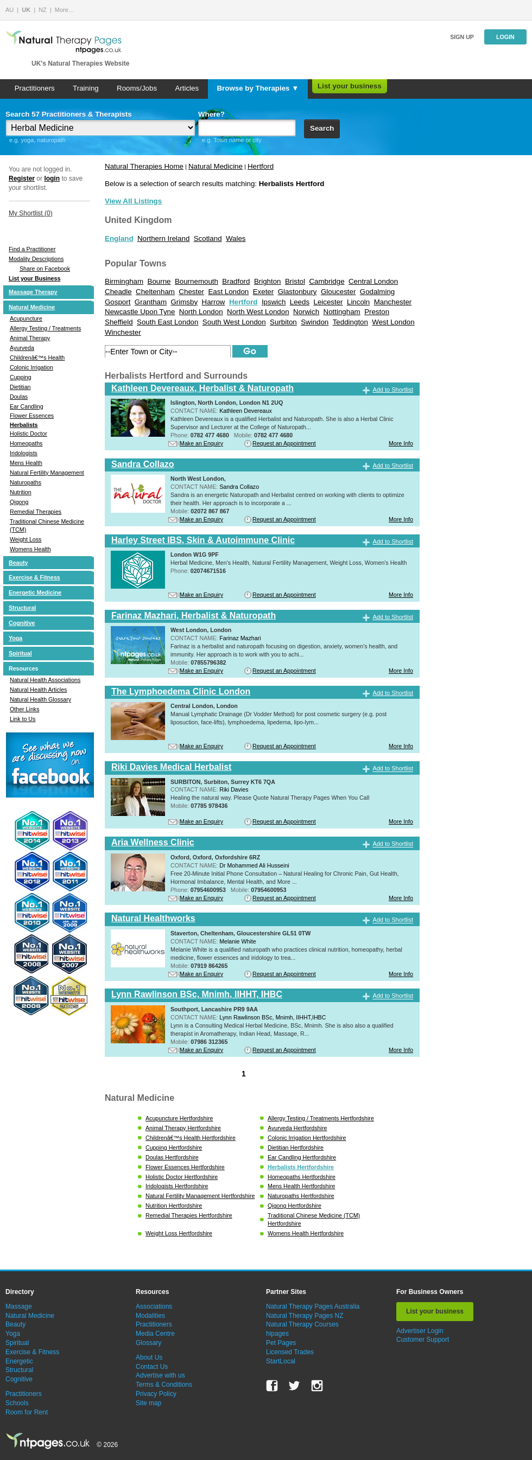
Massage (18, 1306)
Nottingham (342, 312)
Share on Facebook (45, 268)
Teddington (350, 322)
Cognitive (22, 623)
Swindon (314, 322)
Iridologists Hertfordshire (176, 1186)
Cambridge (326, 281)
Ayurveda (22, 348)
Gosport (117, 302)
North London (201, 312)
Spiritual (20, 653)
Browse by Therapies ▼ (258, 88)
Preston (376, 312)
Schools (17, 1403)
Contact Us (152, 1366)
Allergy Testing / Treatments (45, 328)
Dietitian (20, 387)
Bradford (236, 281)
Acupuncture (26, 318)
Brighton (267, 281)
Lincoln (358, 302)
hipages (277, 1333)
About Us (149, 1357)
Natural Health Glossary (40, 699)
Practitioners (35, 88)
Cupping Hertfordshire (173, 1147)
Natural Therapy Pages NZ (305, 1315)
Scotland (208, 238)
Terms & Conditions (164, 1384)
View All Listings (133, 201)
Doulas (19, 396)
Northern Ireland (163, 238)
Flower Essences (32, 415)
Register (22, 178)
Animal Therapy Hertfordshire (183, 1128)
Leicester (328, 302)
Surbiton (283, 322)
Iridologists (23, 453)
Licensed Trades (290, 1352)
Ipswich (274, 302)
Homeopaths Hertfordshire (301, 1177)
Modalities (150, 1315)
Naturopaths (25, 482)
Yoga (15, 638)
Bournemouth (196, 281)
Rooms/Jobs (137, 88)
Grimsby (184, 302)
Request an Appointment (284, 443)
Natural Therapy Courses (302, 1324)
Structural (22, 607)
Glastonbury (297, 292)
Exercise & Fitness (34, 577)
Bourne (159, 281)
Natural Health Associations (45, 680)
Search (322, 128)
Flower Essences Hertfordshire (185, 1167)
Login (505, 37)
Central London (373, 281)
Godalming (377, 292)
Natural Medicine (32, 307)
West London (393, 322)
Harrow (213, 302)
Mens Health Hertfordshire (301, 1186)
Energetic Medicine (35, 592)
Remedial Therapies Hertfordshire (188, 1215)
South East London (167, 322)
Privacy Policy (156, 1394)
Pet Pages (281, 1343)
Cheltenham (155, 292)
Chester (191, 292)
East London (228, 292)
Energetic (19, 1361)
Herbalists (24, 425)
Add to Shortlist (392, 389)
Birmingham (124, 281)
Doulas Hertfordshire (172, 1157)
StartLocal (280, 1361)
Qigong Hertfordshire (294, 1205)
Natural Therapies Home (144, 166)
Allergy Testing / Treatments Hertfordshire (321, 1118)
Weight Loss (25, 539)
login (52, 178)
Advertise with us (160, 1375)
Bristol (295, 281)
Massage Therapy (33, 292)
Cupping (20, 377)
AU (9, 10)
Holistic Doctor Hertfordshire (181, 1177)
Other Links (25, 709)
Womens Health (30, 549)
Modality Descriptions (36, 259)
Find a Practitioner (32, 249)
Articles (187, 88)
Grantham (151, 302)
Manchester (393, 302)
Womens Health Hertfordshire (306, 1233)
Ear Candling (26, 406)
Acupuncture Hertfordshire (179, 1118)
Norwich (306, 312)
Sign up (462, 37)
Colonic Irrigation (31, 367)
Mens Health (26, 463)
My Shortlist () (31, 213)
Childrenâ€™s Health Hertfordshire (190, 1137)
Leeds (299, 302)
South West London (234, 322)
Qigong (19, 502)
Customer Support (422, 1339)
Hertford (261, 166)
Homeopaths (26, 443)
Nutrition (20, 492)
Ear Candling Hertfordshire (302, 1157)
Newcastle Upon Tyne (140, 312)
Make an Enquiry (201, 443)
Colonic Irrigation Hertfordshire (307, 1137)
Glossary (148, 1343)
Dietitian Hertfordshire (296, 1147)
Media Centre (155, 1333)
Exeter (263, 292)
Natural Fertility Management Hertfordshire (200, 1196)
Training (86, 88)
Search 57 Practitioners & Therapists (68, 114)
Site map (148, 1403)
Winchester (123, 332)
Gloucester (338, 292)
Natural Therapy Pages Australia (313, 1306)
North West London (258, 312)
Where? (211, 114)
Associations (154, 1306)
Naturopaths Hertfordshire (301, 1196)
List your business (350, 86)
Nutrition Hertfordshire (173, 1205)
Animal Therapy (30, 338)
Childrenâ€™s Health (37, 357)
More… (64, 10)
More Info (401, 443)
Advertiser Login (420, 1331)
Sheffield (119, 322)
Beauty (18, 562)
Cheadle (118, 292)
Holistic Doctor (28, 433)
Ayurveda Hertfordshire (297, 1128)
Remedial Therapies (35, 511)
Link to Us (22, 719)
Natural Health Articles (38, 689)
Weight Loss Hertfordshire (178, 1233)
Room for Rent (26, 1412)
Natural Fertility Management (47, 472)
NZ (43, 10)
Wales (236, 238)
